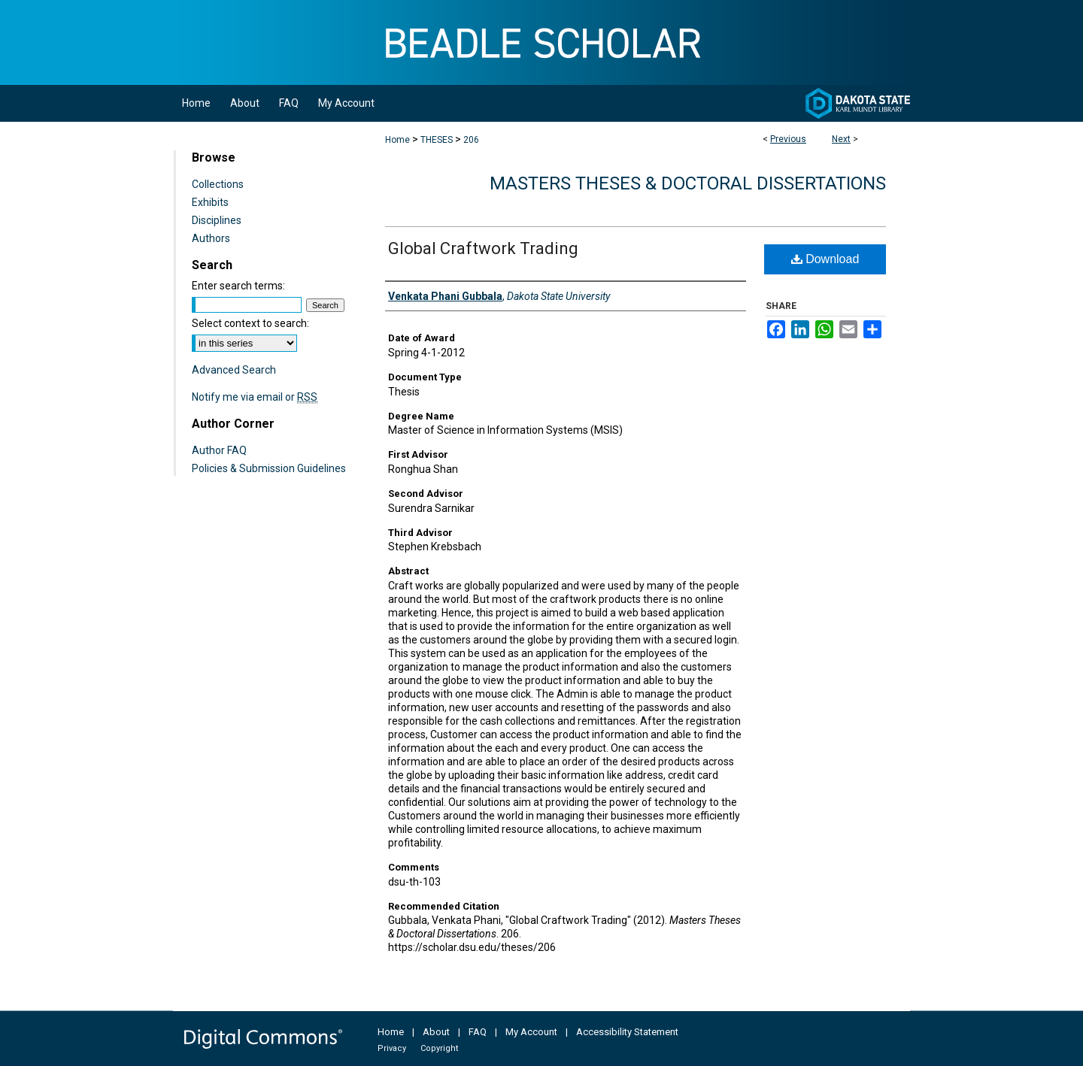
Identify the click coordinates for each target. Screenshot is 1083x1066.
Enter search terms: (238, 286)
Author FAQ (219, 450)
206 (471, 140)
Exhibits (210, 202)
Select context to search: (250, 323)
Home (397, 140)
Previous (788, 139)
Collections (218, 184)
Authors (211, 238)
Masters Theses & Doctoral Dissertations (688, 183)
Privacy (392, 1048)
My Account (531, 1031)
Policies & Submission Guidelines (269, 468)
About (436, 1031)
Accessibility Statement (627, 1031)
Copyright (439, 1048)
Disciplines (216, 220)
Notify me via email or (254, 397)
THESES (436, 140)
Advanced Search (234, 370)
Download (825, 259)
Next (841, 139)
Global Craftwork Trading (483, 248)
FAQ (478, 1031)
